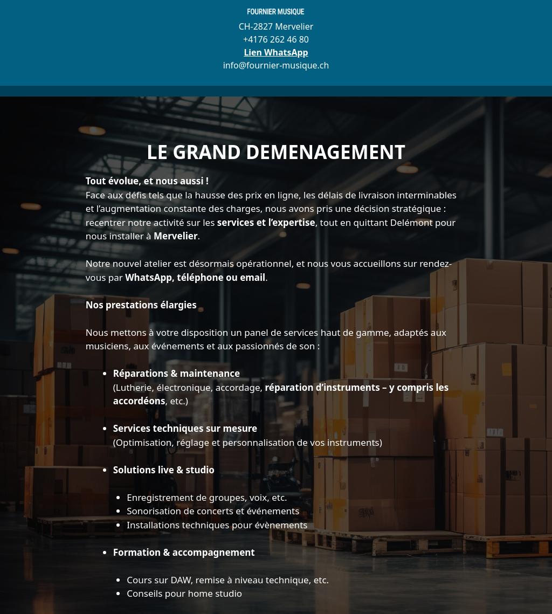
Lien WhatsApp (276, 52)
